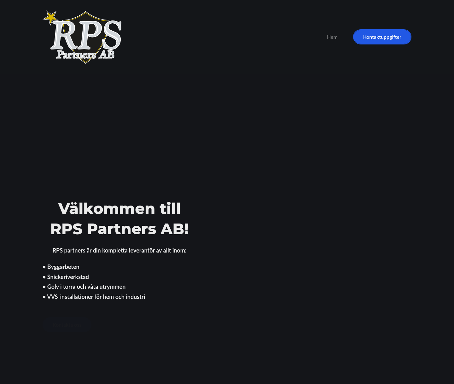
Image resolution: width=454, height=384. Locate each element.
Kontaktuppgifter (382, 37)
